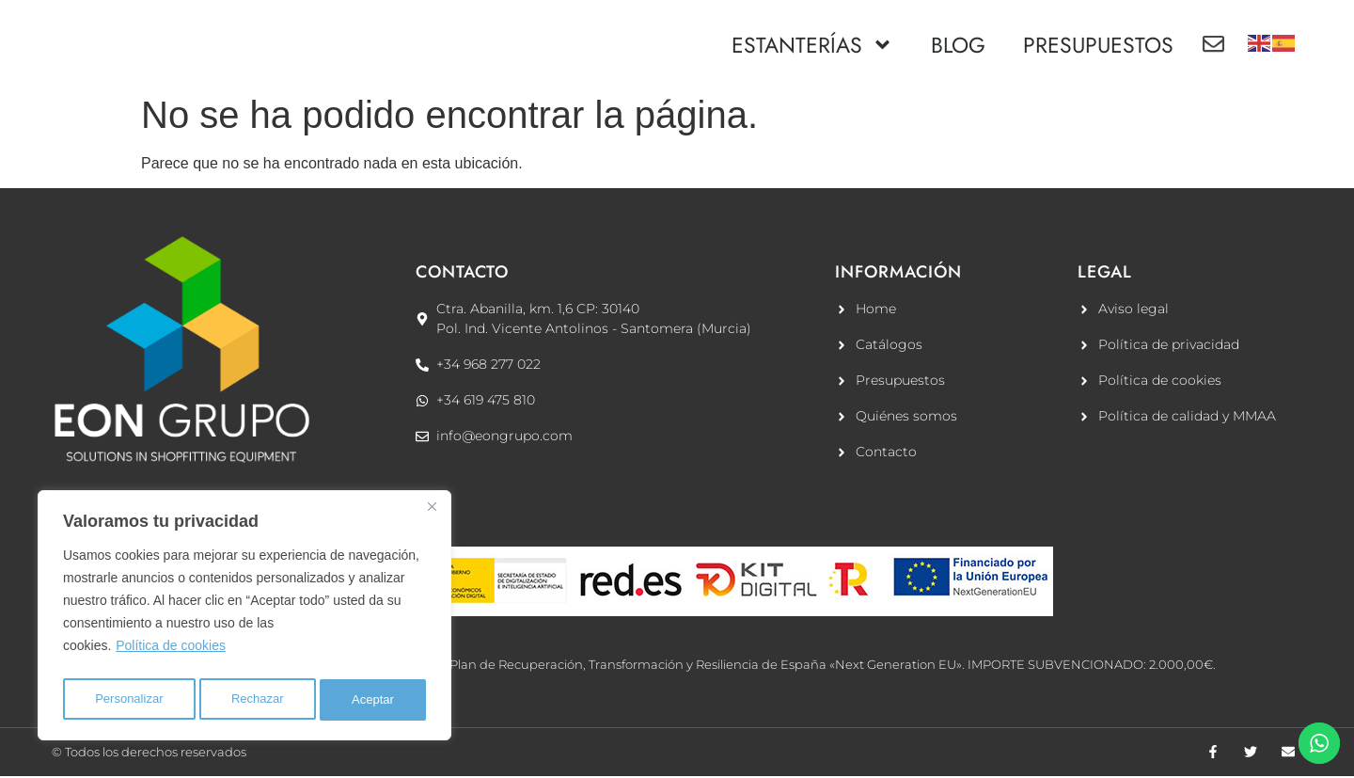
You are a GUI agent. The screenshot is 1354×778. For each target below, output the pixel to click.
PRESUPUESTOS (1098, 45)
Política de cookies (171, 652)
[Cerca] (431, 513)
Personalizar (128, 699)
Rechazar (258, 699)
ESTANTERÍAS (812, 44)
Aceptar (374, 699)
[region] (244, 619)
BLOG (958, 45)
